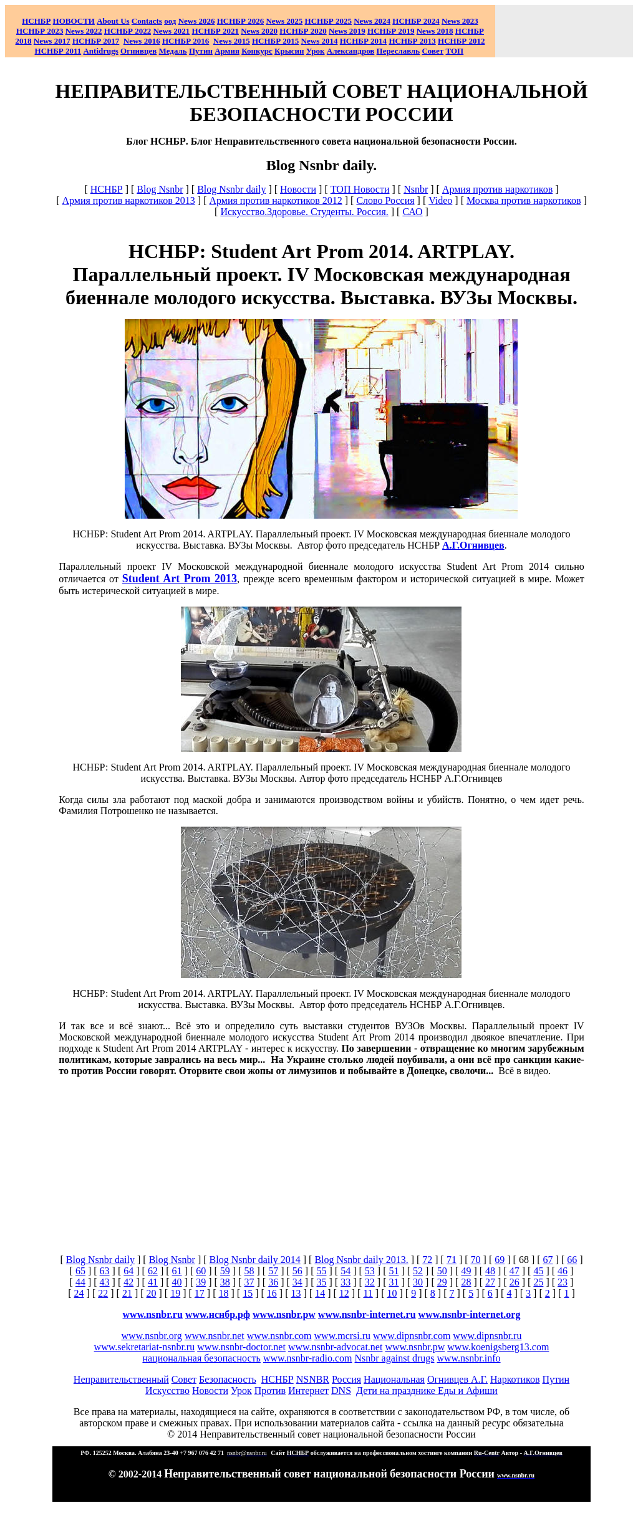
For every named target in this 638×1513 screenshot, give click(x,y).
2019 (347, 31)
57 (273, 1271)
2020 (259, 31)
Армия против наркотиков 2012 (275, 200)
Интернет (308, 1390)
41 (153, 1282)
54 (345, 1271)
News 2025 (284, 21)
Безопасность (227, 1379)
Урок (315, 50)
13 (296, 1293)
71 (452, 1259)
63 (105, 1271)
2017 (52, 41)
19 (175, 1293)
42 (128, 1282)
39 (201, 1282)
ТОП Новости (360, 189)
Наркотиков (514, 1379)
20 (152, 1293)
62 (153, 1271)
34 (297, 1282)
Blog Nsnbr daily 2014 (255, 1259)
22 (103, 1293)
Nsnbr (416, 189)
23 (563, 1282)
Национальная (394, 1379)
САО (412, 211)
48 (490, 1271)
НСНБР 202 (240, 21)
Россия (346, 1379)
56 (297, 1271)
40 (177, 1282)
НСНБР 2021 (215, 31)
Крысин (289, 50)
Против (270, 1390)
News (363, 21)
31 (394, 1282)
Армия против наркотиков (497, 189)
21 (127, 1293)
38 (225, 1282)
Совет (184, 1379)
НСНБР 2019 (390, 31)
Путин (555, 1379)
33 (345, 1282)
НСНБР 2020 (302, 31)
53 (370, 1271)
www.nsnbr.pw (284, 1314)
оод (170, 21)
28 (466, 1282)
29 (442, 1282)
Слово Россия (385, 200)
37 (249, 1282)
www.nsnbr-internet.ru (367, 1314)
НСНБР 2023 (39, 31)
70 (476, 1259)
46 (563, 1271)
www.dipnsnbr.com (411, 1335)
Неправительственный (121, 1379)
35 (321, 1282)
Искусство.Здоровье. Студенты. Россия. (304, 211)
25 (538, 1282)
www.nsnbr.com (279, 1335)
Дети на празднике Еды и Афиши (427, 1390)
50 (442, 1271)
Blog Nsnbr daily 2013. (361, 1259)
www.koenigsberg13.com (498, 1347)
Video (440, 200)
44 (80, 1282)
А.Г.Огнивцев (473, 545)
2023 (460, 21)
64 (128, 1271)
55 (321, 1271)
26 (515, 1282)
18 (224, 1293)
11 (367, 1293)
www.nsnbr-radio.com (307, 1358)
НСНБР (106, 189)
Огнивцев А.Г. (457, 1379)
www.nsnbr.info (468, 1358)
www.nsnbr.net (214, 1335)
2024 (381, 21)
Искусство (167, 1390)
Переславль (398, 50)
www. (217, 1314)
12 (344, 1293)
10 (392, 1293)
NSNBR (312, 1379)
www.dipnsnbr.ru (487, 1335)
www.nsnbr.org (152, 1335)
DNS (341, 1390)
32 (370, 1282)
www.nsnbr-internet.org (469, 1314)
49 (466, 1271)
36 (273, 1282)
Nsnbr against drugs (395, 1358)
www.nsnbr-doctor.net (241, 1347)
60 (201, 1271)
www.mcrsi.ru (342, 1335)
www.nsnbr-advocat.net (335, 1347)
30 (418, 1282)
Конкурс (257, 50)
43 (105, 1282)
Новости (298, 189)
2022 (83, 31)
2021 (171, 31)
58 (249, 1271)
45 (538, 1271)
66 (572, 1259)
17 (200, 1293)
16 (272, 1293)
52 (418, 1271)
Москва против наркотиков (523, 200)
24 (79, 1293)
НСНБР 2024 (415, 21)
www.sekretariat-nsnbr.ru (144, 1347)
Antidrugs (100, 50)
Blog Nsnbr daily (231, 189)
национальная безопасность (201, 1358)
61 (177, 1271)
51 (394, 1271)
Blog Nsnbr (160, 189)
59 (225, 1271)
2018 (435, 31)
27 (490, 1282)
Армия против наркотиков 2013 (128, 200)
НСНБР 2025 (328, 21)
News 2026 (196, 21)
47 (515, 1271)
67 (548, 1259)
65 (80, 1271)
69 (500, 1259)
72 (427, 1259)
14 (320, 1293)
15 (248, 1293)
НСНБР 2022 (127, 31)
